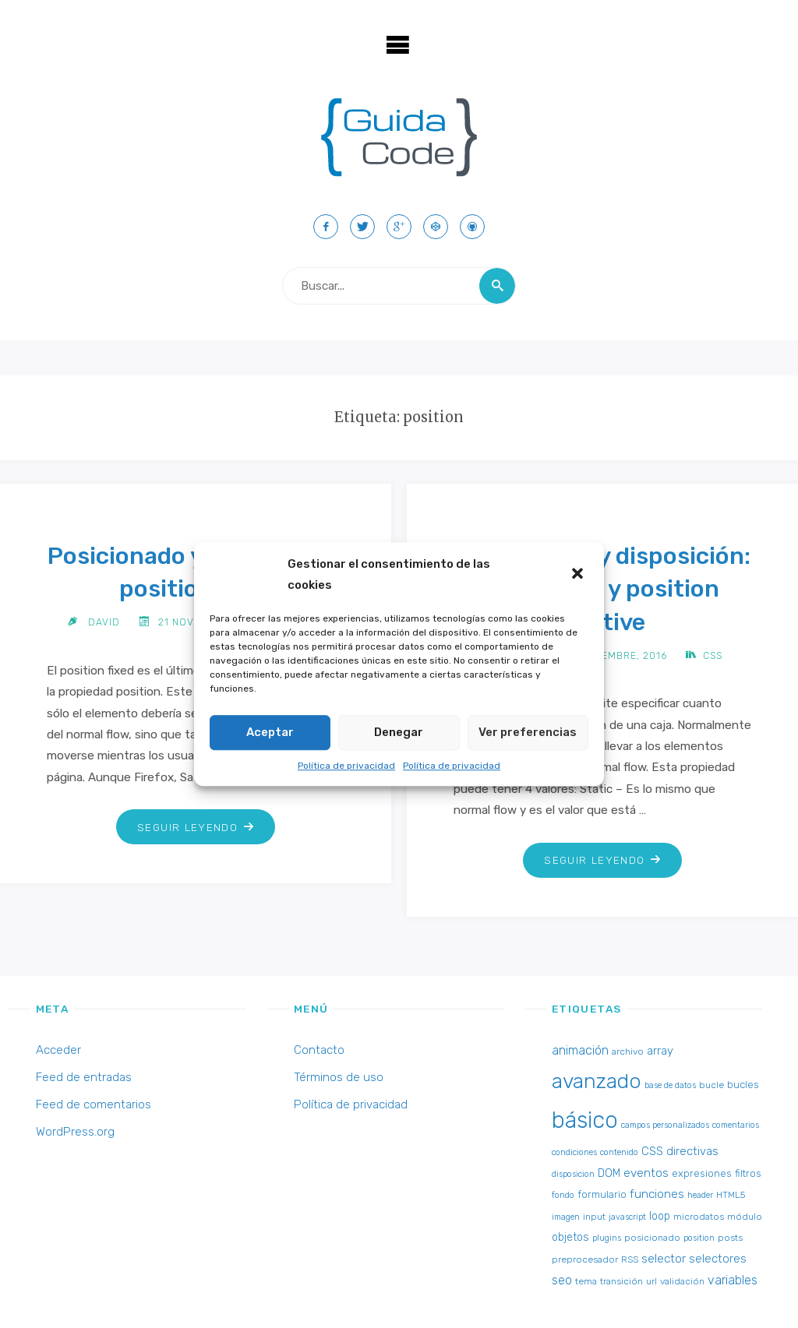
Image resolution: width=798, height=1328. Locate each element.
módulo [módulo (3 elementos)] (744, 1216)
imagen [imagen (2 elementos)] (566, 1217)
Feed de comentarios (93, 1104)
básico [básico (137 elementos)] (585, 1120)
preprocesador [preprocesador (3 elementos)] (585, 1259)
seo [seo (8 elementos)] (562, 1280)
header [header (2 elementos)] (700, 1195)
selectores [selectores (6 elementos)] (718, 1259)
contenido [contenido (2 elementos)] (619, 1152)
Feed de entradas (84, 1077)
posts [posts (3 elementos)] (730, 1237)
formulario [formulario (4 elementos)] (602, 1194)
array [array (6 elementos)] (660, 1051)
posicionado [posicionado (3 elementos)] (652, 1237)
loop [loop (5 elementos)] (659, 1216)
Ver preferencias (527, 732)
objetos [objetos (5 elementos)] (570, 1237)
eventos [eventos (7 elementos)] (646, 1173)
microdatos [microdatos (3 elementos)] (698, 1216)
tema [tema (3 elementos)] (586, 1281)
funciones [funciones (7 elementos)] (657, 1194)
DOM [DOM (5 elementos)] (609, 1173)
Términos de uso (338, 1077)
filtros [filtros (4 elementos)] (748, 1173)
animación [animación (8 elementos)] (580, 1050)
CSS (712, 655)
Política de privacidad (346, 765)
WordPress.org (75, 1132)
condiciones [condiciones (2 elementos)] (574, 1152)
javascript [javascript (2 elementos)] (627, 1217)
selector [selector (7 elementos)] (663, 1259)
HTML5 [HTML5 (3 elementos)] (730, 1194)
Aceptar (270, 732)
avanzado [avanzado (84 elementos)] (596, 1081)
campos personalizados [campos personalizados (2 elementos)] (665, 1125)
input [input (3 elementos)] (594, 1216)
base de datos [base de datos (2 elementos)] (670, 1085)
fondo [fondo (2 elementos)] (563, 1195)
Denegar (398, 732)
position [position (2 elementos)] (699, 1238)
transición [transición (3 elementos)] (621, 1281)
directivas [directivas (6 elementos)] (692, 1151)
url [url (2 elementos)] (651, 1282)
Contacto (319, 1050)
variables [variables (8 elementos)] (732, 1280)
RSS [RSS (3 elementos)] (629, 1259)
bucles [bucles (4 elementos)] (743, 1084)
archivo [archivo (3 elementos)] (628, 1051)
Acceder (58, 1050)
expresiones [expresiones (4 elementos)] (702, 1173)
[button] (579, 574)
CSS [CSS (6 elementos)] (652, 1151)
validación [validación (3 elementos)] (682, 1281)
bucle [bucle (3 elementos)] (711, 1085)
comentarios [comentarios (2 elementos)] (735, 1125)
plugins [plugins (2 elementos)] (606, 1238)
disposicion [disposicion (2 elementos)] (573, 1174)
